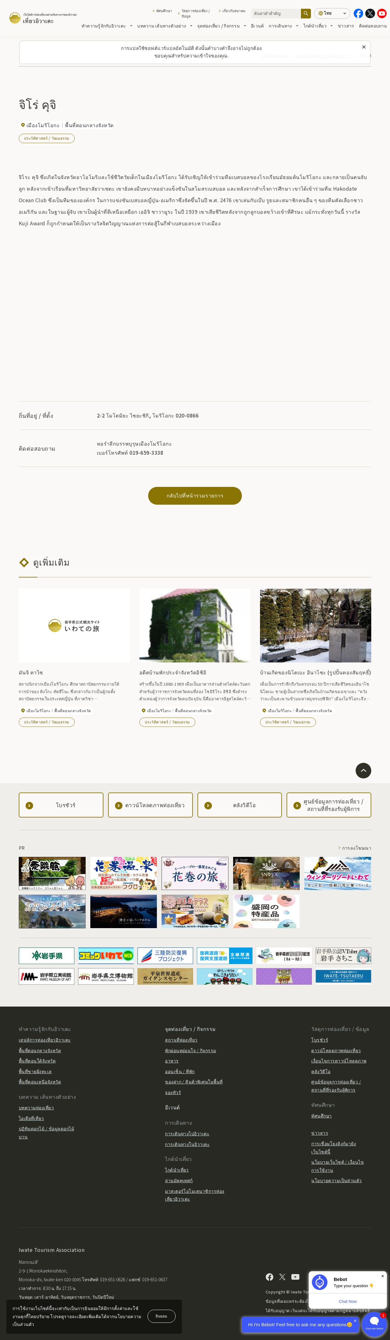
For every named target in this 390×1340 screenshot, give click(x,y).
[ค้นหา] (306, 13)
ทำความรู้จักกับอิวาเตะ (107, 25)
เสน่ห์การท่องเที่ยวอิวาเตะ (45, 1040)
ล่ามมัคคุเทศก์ (179, 1180)
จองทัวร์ (173, 1092)
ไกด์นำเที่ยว (318, 25)
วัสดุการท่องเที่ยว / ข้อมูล (196, 13)
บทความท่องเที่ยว (36, 1107)
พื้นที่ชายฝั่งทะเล (35, 1071)
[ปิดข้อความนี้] (364, 47)
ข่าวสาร (346, 25)
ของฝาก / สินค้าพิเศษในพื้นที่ (194, 1081)
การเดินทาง (283, 25)
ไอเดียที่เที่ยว (31, 1118)
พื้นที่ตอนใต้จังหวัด (37, 1061)
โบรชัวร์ (319, 1040)
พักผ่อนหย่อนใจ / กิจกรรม (190, 1050)
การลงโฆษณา (356, 848)
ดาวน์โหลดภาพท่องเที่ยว (336, 1050)
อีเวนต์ (257, 25)
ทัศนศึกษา (164, 10)
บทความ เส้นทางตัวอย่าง (164, 25)
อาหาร (171, 1061)
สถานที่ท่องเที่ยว (181, 1040)
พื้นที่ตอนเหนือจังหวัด (40, 1081)
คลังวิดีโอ (320, 1071)
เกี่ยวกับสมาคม (233, 10)
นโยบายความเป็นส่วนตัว (336, 1180)
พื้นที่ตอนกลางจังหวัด (40, 1050)
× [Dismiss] (382, 1276)
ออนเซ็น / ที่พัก (180, 1071)
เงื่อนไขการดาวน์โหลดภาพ (339, 1061)
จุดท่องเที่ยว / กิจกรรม (221, 25)
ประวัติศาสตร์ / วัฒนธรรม (46, 138)
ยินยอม (161, 1315)
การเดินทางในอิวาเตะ (187, 1144)
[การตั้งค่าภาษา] (332, 13)
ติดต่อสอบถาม (373, 25)
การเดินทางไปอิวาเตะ (187, 1133)
